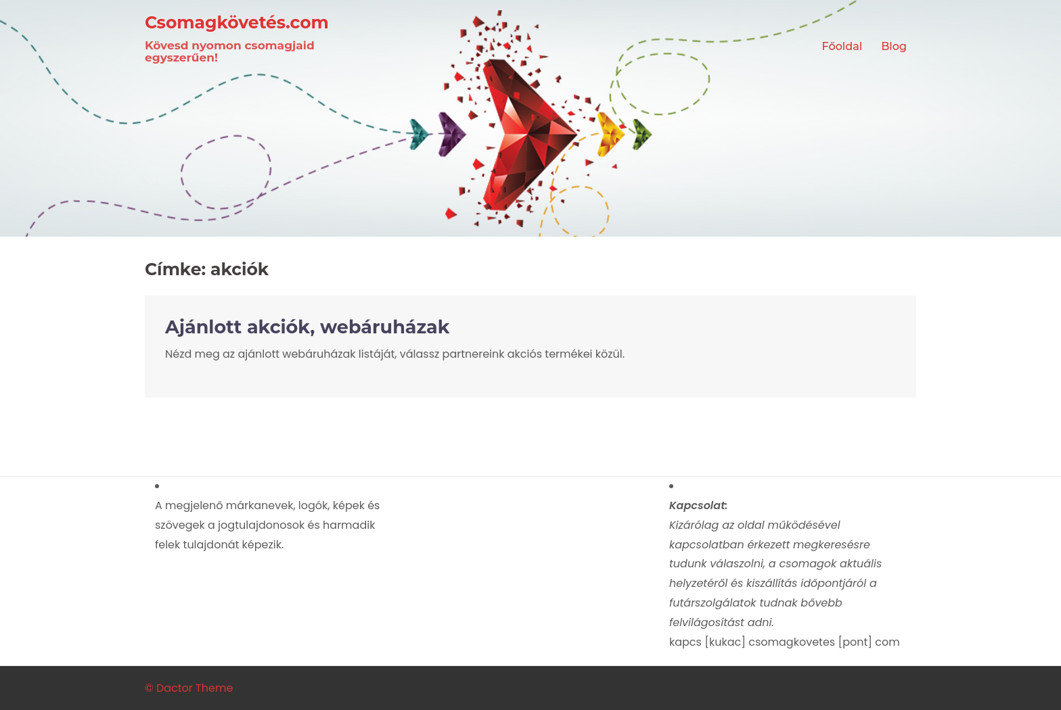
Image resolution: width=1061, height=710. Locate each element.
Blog (894, 46)
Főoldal (842, 46)
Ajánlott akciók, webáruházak (307, 327)
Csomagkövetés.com (237, 22)
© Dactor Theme (189, 688)
